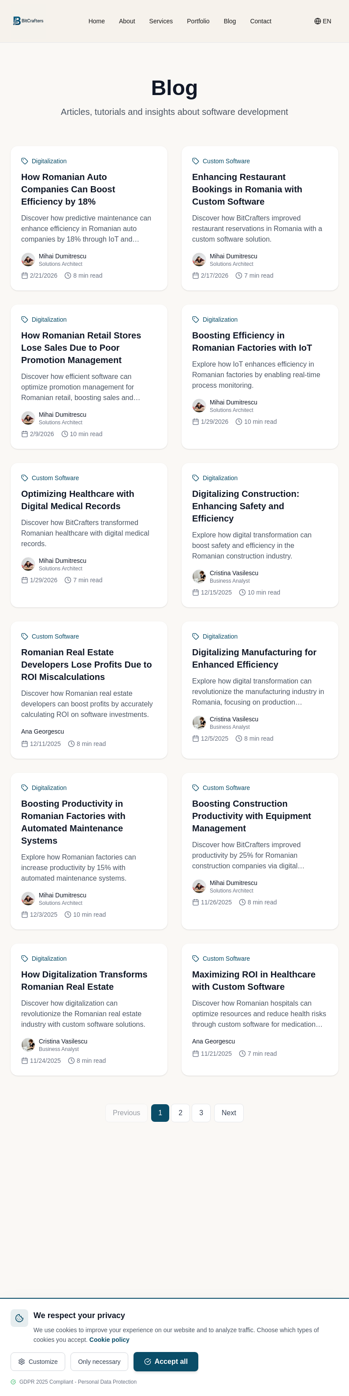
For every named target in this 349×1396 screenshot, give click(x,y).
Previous (126, 1113)
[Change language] (322, 21)
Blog (230, 21)
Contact (260, 21)
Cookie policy (109, 1339)
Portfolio (198, 21)
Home (97, 21)
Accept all (166, 1361)
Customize (38, 1361)
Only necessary (99, 1361)
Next (229, 1113)
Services (161, 21)
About (127, 21)
